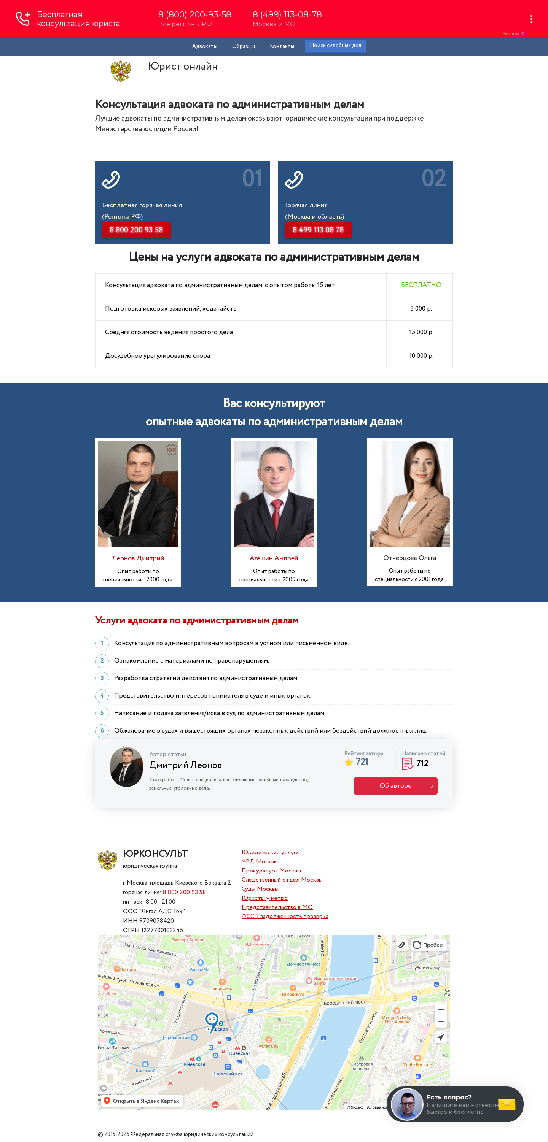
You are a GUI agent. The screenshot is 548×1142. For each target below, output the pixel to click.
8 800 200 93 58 (184, 892)
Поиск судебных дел (335, 45)
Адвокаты (204, 46)
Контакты (282, 46)
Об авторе (395, 786)
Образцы (243, 46)
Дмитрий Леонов (185, 765)
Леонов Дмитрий (138, 558)
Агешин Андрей (274, 558)
